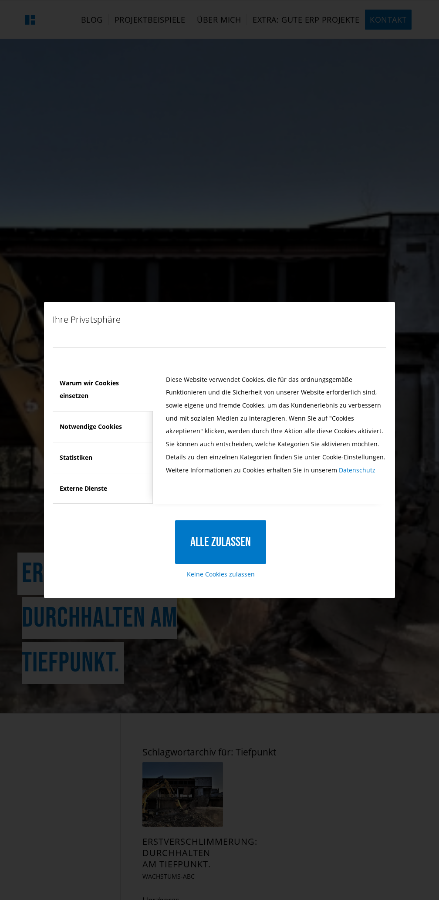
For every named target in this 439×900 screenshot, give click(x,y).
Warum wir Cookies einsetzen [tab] (89, 389)
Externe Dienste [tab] (83, 488)
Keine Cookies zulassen (221, 574)
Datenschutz (357, 470)
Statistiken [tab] (76, 457)
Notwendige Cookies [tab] (91, 426)
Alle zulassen (220, 542)
